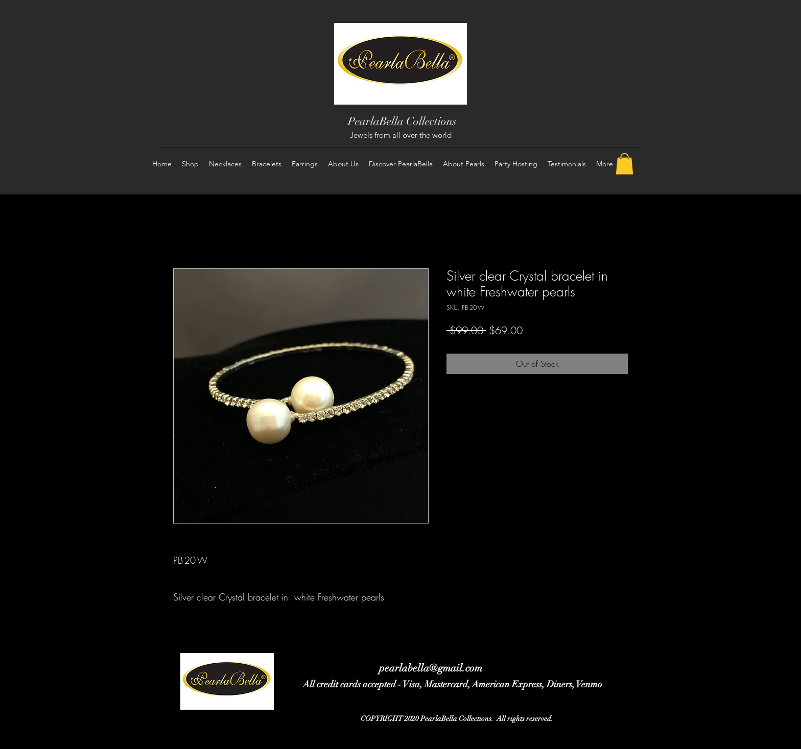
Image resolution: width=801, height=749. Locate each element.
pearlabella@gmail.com (430, 668)
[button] (624, 163)
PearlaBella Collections (402, 121)
